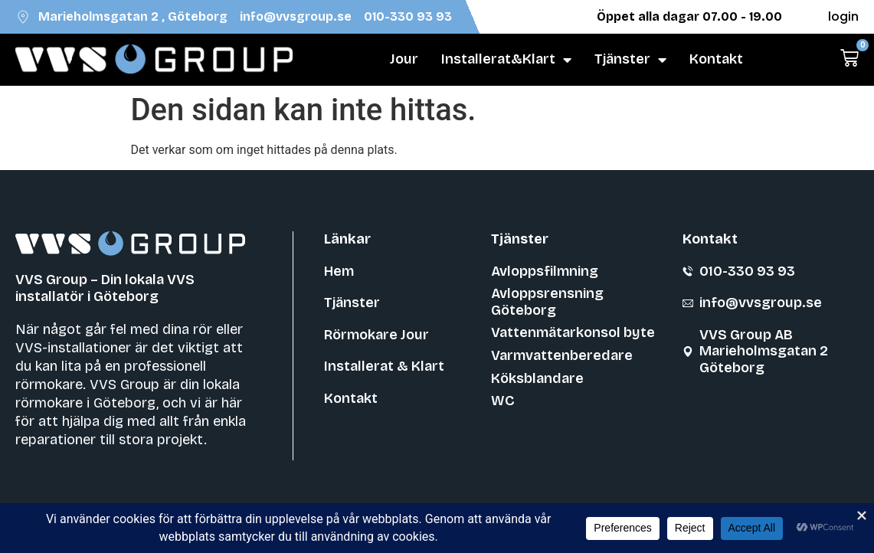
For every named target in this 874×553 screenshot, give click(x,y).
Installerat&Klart (506, 59)
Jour (404, 59)
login (843, 16)
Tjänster (630, 59)
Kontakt (716, 59)
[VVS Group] (154, 59)
